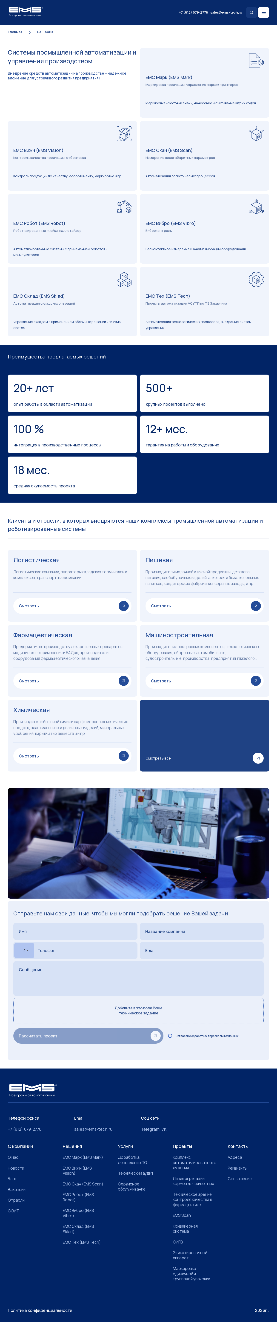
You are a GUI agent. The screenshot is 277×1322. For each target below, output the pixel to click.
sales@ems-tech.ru (226, 12)
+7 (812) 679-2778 (193, 12)
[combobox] (24, 950)
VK (163, 1129)
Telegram (150, 1129)
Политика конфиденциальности (40, 1310)
